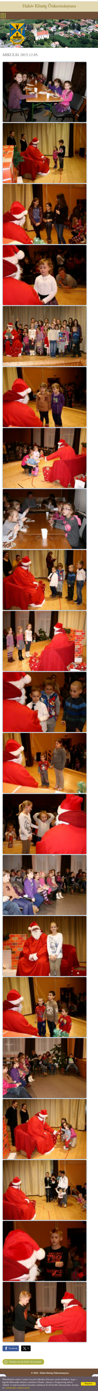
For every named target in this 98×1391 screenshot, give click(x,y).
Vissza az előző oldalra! (25, 1362)
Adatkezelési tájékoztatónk (17, 1388)
